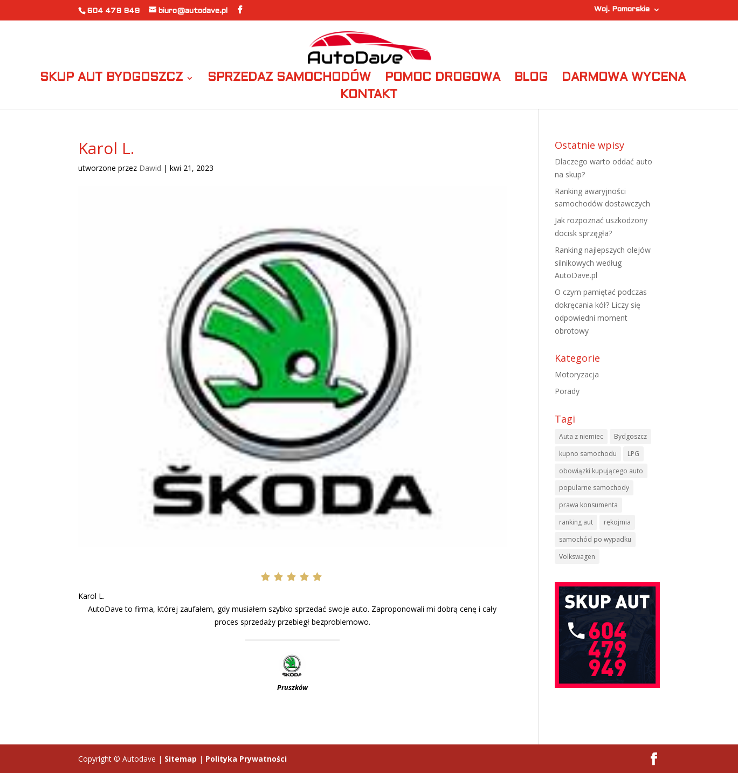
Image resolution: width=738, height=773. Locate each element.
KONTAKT (368, 96)
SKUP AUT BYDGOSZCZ (111, 79)
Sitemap (180, 759)
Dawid (150, 168)
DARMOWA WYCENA (624, 79)
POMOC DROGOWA (442, 79)
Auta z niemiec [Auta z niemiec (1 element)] (581, 436)
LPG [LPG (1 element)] (633, 453)
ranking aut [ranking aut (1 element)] (576, 522)
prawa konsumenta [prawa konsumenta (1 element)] (588, 504)
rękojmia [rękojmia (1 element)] (617, 522)
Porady (567, 391)
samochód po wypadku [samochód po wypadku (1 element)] (595, 539)
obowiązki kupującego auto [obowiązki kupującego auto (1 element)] (601, 470)
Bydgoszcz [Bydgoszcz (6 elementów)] (630, 436)
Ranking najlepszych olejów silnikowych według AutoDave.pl (603, 263)
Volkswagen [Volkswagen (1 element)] (577, 556)
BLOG (531, 79)
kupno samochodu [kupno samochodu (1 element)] (588, 453)
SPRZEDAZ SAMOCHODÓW (289, 79)
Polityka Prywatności (246, 759)
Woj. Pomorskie (622, 9)
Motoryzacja (577, 374)
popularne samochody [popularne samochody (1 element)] (594, 487)
